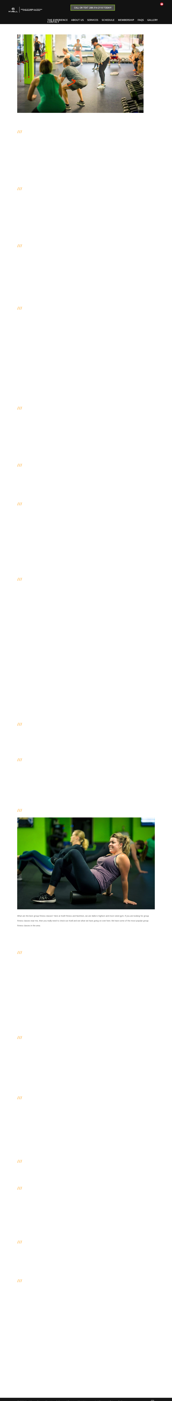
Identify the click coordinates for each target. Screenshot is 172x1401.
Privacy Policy (117, 1397)
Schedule (108, 16)
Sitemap (103, 1397)
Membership (126, 16)
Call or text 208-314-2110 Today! (92, 5)
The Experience (57, 16)
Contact (53, 18)
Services (92, 16)
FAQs (141, 16)
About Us (77, 16)
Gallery (152, 16)
